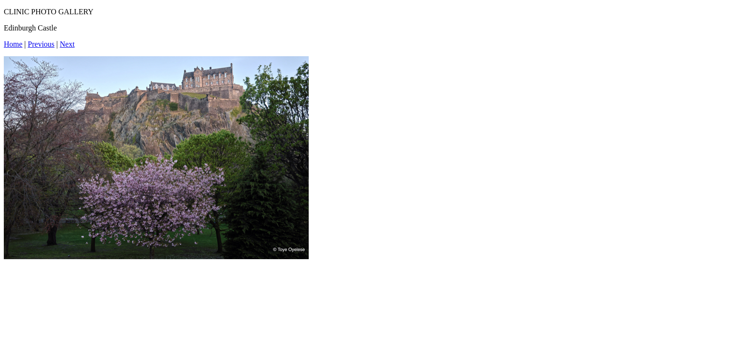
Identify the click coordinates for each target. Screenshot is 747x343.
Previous (41, 44)
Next (67, 44)
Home (13, 44)
